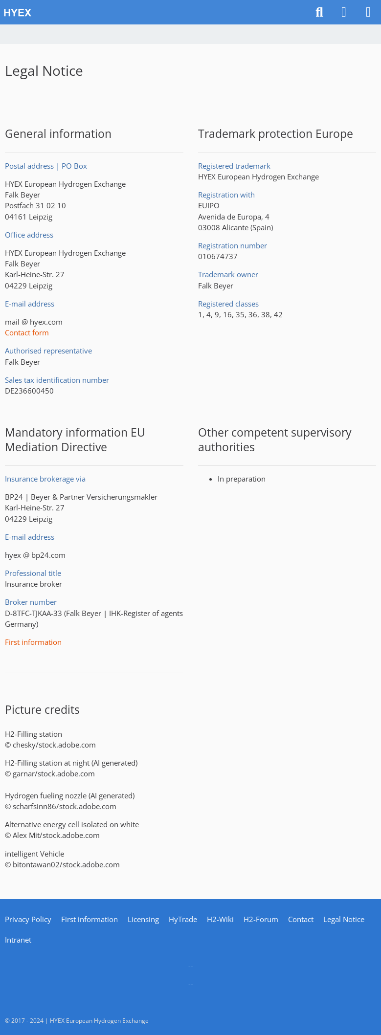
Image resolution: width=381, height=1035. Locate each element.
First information (33, 642)
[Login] (344, 12)
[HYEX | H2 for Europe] (154, 12)
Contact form (27, 332)
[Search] (319, 12)
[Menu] (368, 12)
